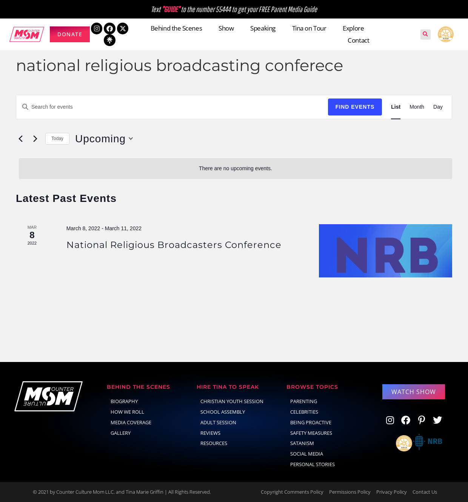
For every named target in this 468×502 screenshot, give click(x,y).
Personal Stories (312, 464)
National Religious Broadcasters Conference (174, 244)
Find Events (355, 107)
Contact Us (425, 491)
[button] (425, 34)
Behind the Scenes (176, 28)
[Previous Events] (20, 138)
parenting (303, 401)
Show (226, 28)
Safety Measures (311, 433)
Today (57, 138)
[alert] (235, 168)
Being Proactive (310, 422)
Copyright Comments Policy (292, 491)
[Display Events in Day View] (438, 107)
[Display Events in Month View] (417, 107)
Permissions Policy (350, 491)
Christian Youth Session (231, 401)
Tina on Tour (309, 28)
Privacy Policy (391, 491)
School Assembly (222, 411)
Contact (358, 40)
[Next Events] (35, 138)
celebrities (304, 411)
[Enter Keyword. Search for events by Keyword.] (172, 107)
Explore (353, 28)
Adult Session (218, 422)
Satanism (302, 443)
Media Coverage (131, 422)
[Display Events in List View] (395, 107)
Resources (213, 443)
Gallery (121, 433)
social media (306, 453)
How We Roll (127, 411)
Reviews (210, 433)
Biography (124, 401)
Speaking (262, 28)
